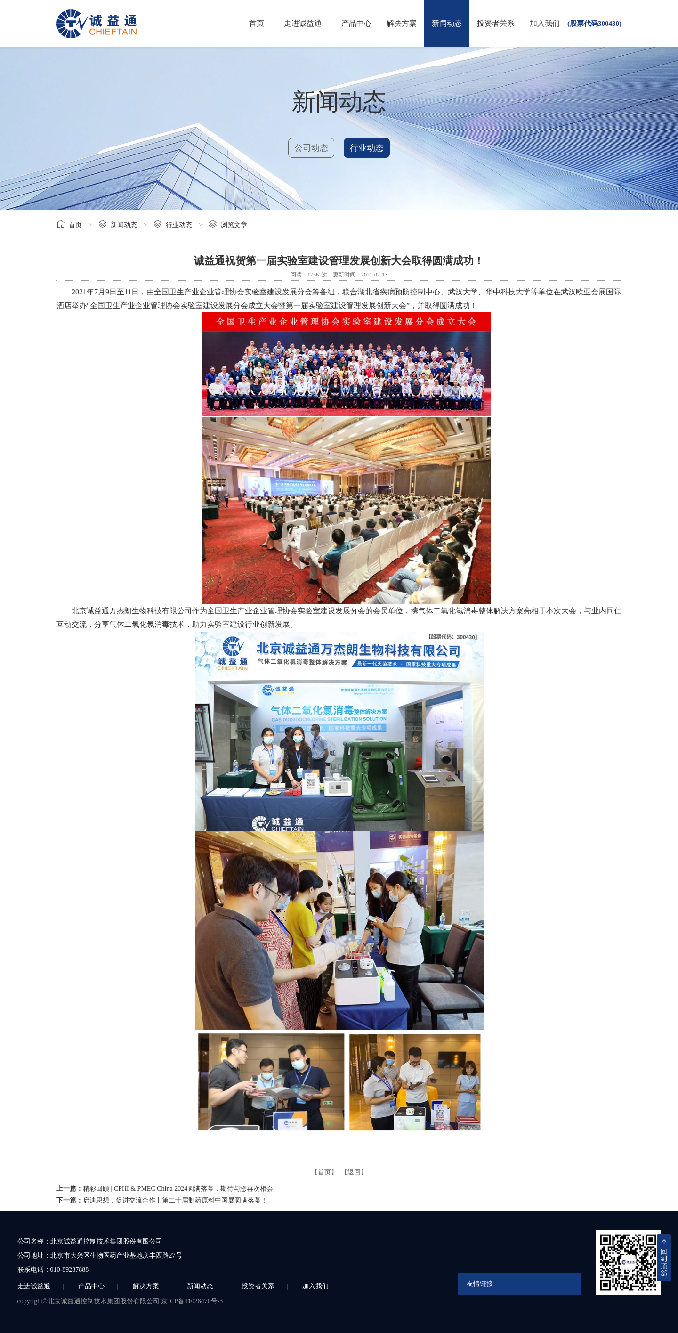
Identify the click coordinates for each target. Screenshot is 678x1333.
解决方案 (402, 23)
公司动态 (311, 148)
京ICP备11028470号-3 (192, 1301)
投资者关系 (496, 23)
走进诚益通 (303, 23)
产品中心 (356, 23)
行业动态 (367, 148)
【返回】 (354, 1172)
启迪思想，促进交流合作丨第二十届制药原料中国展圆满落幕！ (175, 1200)
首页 (256, 23)
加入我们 (545, 23)
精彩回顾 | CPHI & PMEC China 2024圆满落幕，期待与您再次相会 (178, 1188)
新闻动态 (447, 23)
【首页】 (324, 1172)
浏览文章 (234, 224)
